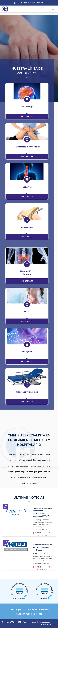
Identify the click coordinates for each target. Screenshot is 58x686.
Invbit (53, 625)
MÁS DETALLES (27, 116)
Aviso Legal (15, 610)
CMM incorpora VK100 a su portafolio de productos (42, 547)
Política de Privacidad (38, 610)
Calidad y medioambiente (29, 614)
